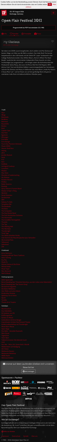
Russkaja (4, 186)
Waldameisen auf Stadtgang (10, 347)
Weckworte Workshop (8, 353)
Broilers (3, 126)
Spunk (3, 298)
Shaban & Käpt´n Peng (9, 191)
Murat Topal (5, 269)
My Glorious (5, 177)
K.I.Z (2, 159)
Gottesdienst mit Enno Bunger (11, 320)
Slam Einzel (5, 333)
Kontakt (25, 436)
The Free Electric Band (8, 213)
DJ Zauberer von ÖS (8, 313)
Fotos (37, 34)
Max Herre (4, 173)
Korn (2, 162)
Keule (3, 157)
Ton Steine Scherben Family (10, 235)
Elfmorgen (4, 137)
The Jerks (4, 222)
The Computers (6, 211)
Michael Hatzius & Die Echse (10, 264)
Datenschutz (16, 436)
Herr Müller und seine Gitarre (10, 291)
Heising (3, 151)
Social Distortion (6, 195)
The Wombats (6, 229)
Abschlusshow (6, 309)
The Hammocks (6, 218)
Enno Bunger (5, 142)
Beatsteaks (5, 117)
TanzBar (4, 300)
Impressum (5, 436)
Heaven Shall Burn (7, 148)
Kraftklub (4, 164)
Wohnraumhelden (7, 358)
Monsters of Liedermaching (10, 175)
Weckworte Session (7, 351)
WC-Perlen (5, 349)
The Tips (4, 224)
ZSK (2, 247)
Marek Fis (4, 262)
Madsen (4, 171)
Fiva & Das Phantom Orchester (11, 144)
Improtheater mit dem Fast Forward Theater (15, 322)
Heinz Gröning (6, 258)
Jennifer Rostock (6, 155)
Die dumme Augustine (8, 286)
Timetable (26, 34)
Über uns (34, 436)
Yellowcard (5, 242)
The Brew (4, 209)
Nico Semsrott (6, 271)
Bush (3, 128)
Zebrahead (5, 244)
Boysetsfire (5, 124)
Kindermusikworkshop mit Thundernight (14, 324)
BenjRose (4, 119)
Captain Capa (5, 130)
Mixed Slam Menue (7, 326)
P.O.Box (4, 182)
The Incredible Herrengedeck (10, 220)
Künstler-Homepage (10, 45)
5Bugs (3, 115)
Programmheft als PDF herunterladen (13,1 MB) (28, 28)
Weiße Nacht (5, 356)
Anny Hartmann (6, 253)
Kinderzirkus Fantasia (8, 293)
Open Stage (5, 329)
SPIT (2, 200)
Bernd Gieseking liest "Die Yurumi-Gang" (14, 284)
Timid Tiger (5, 233)
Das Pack (4, 133)
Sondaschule (5, 197)
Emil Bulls (4, 139)
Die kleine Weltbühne (8, 289)
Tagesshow (5, 335)
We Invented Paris (7, 240)
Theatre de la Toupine (8, 302)
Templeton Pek (6, 204)
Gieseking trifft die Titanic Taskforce (12, 255)
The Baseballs (6, 206)
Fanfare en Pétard (7, 318)
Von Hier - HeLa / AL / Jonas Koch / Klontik (15, 344)
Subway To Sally (6, 202)
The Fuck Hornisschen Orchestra (12, 215)
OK (50, 4)
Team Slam (5, 338)
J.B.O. (3, 153)
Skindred (4, 193)
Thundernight (5, 231)
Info (4, 34)
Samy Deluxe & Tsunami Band (11, 188)
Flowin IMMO (5, 146)
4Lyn (3, 113)
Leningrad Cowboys (8, 166)
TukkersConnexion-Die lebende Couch (14, 340)
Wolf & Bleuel (5, 273)
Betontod (4, 121)
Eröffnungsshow (6, 315)
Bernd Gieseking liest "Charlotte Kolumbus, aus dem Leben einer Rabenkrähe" (26, 282)
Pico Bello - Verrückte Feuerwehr (12, 331)
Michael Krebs (6, 266)
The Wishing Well (7, 226)
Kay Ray (4, 260)
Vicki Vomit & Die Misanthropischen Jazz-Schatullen (18, 238)
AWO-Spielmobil (7, 280)
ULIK (3, 342)
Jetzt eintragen (28, 371)
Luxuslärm (4, 168)
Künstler (14, 34)
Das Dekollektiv (6, 311)
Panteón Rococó (6, 180)
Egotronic (4, 135)
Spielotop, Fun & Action (9, 295)
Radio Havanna (6, 184)
